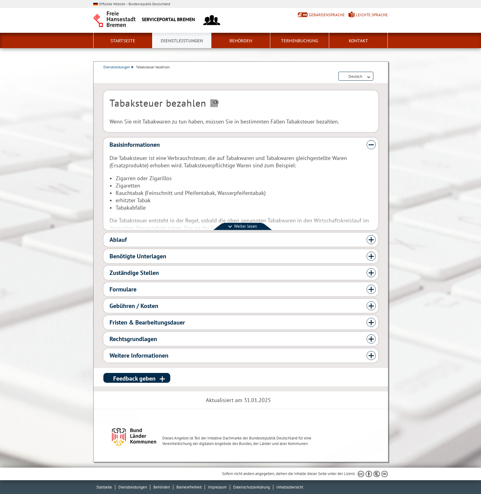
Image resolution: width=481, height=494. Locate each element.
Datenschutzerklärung (251, 487)
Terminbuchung (299, 41)
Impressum (217, 487)
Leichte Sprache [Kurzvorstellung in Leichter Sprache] (372, 14)
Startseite (122, 41)
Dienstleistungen (182, 41)
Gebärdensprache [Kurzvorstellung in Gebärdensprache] (327, 14)
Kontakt (358, 41)
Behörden (240, 41)
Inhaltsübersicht (289, 487)
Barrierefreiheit (189, 487)
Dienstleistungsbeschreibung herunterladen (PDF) (377, 76)
